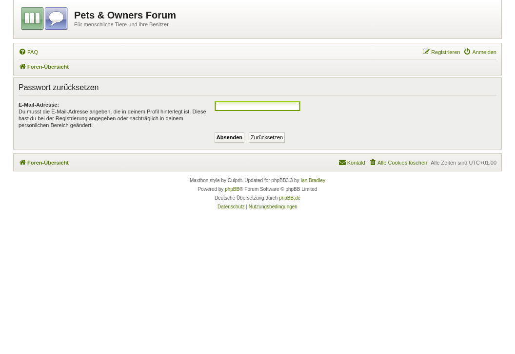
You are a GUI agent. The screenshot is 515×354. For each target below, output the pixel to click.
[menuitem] (28, 52)
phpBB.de (289, 198)
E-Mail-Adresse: (39, 105)
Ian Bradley (312, 180)
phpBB (232, 189)
